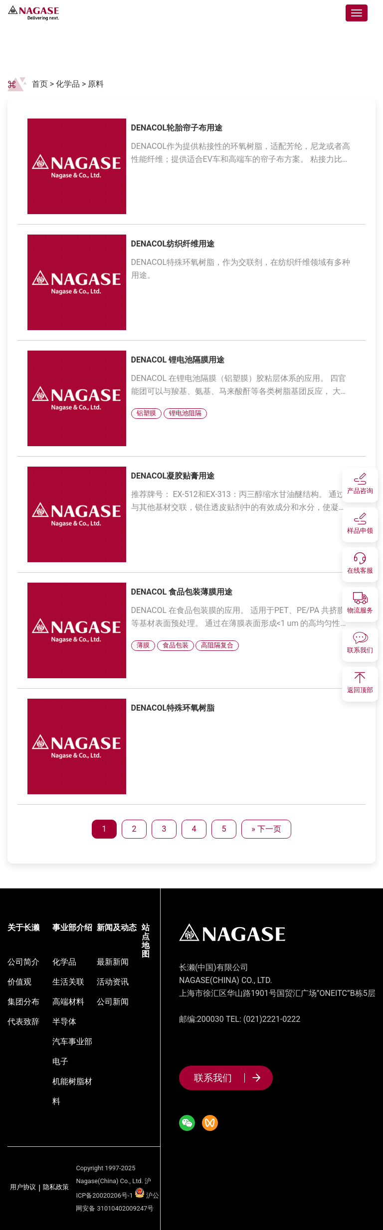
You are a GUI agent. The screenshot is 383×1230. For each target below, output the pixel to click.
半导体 (64, 1021)
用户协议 (23, 1187)
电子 (60, 1061)
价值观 (19, 981)
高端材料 (68, 1001)
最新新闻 (113, 962)
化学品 (68, 84)
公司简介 (23, 962)
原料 (97, 84)
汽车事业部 (72, 1041)
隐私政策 (56, 1187)
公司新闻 (113, 1001)
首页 (40, 84)
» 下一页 (266, 829)
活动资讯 (113, 981)
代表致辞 (23, 1021)
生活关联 (68, 981)
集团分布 (23, 1001)
